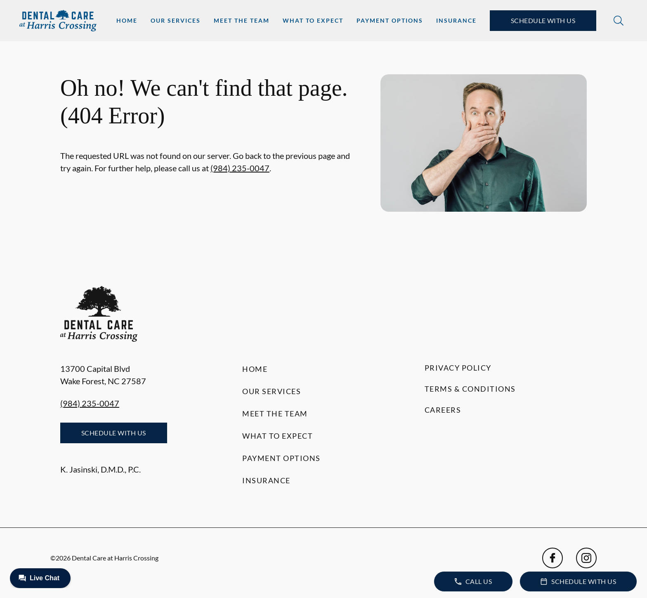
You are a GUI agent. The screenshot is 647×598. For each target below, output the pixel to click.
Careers (443, 409)
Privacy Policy (458, 367)
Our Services (176, 20)
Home (126, 20)
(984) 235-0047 (239, 168)
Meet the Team (241, 20)
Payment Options (390, 20)
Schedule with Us (543, 20)
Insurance (456, 20)
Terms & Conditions (470, 388)
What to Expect (313, 20)
